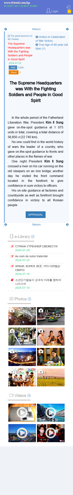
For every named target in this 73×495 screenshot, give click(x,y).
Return (36, 29)
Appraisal (35, 214)
